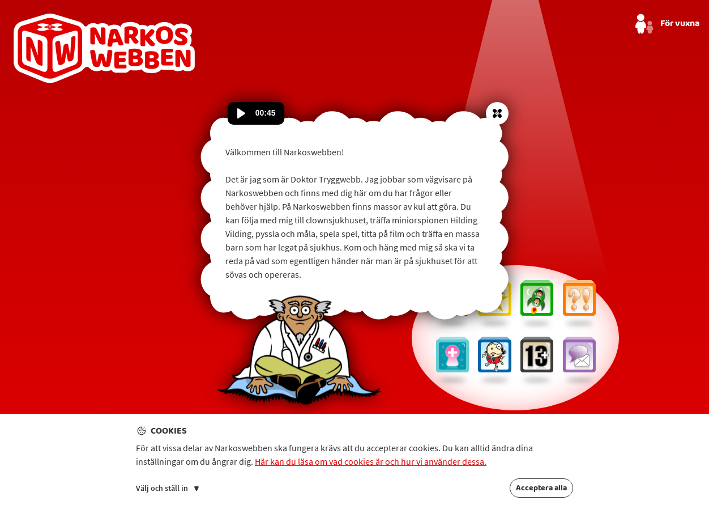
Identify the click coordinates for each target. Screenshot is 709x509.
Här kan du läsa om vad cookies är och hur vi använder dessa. (370, 461)
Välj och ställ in (167, 488)
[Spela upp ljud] (241, 113)
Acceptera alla (541, 488)
